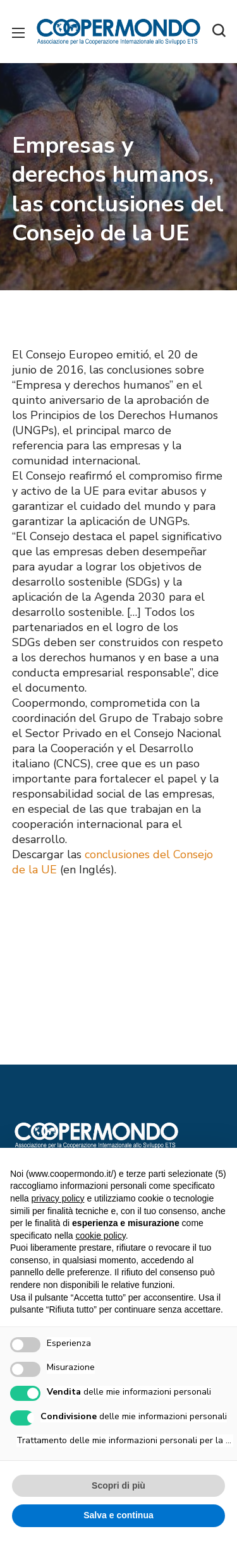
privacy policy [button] (57, 1198)
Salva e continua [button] (118, 1515)
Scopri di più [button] (118, 1485)
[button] (218, 31)
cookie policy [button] (101, 1236)
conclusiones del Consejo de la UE (112, 862)
